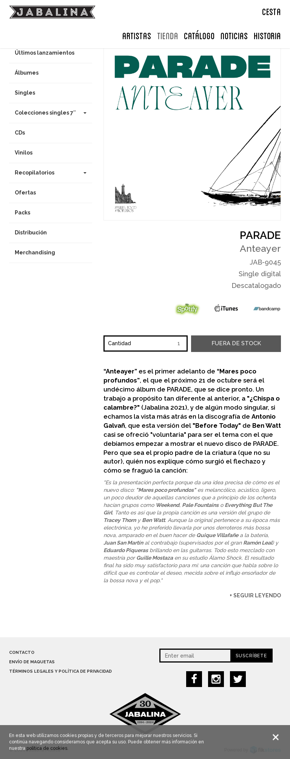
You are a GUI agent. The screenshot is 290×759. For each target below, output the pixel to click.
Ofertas (25, 193)
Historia (267, 35)
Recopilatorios (50, 173)
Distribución (31, 233)
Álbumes (27, 73)
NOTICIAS (234, 35)
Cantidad (119, 343)
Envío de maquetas (32, 662)
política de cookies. (47, 749)
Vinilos (23, 153)
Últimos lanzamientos (44, 53)
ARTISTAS (136, 35)
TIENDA (167, 35)
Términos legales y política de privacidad (60, 671)
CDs (20, 133)
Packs (22, 213)
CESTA (271, 11)
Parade (260, 235)
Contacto (21, 652)
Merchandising (35, 252)
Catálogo (199, 35)
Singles (25, 93)
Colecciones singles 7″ (50, 113)
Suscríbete (251, 655)
